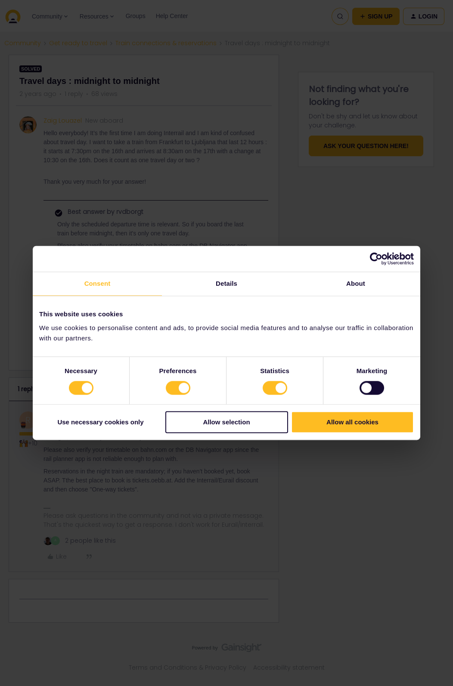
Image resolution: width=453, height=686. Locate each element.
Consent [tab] (97, 283)
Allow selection (226, 422)
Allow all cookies (352, 422)
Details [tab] (226, 283)
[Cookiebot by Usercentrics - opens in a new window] (376, 258)
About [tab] (355, 283)
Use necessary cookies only (100, 422)
